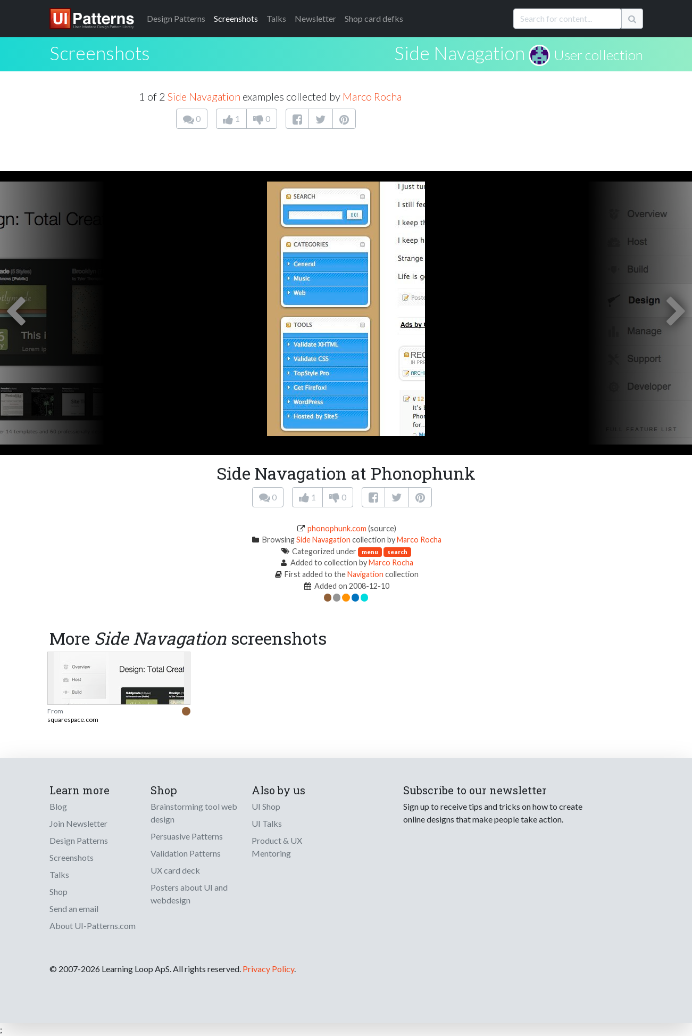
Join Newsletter (78, 823)
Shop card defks (374, 18)
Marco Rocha (372, 96)
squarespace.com (72, 719)
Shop (58, 891)
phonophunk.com (336, 528)
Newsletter (315, 18)
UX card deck (175, 870)
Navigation (365, 574)
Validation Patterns (186, 853)
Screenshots (236, 18)
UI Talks (267, 823)
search (397, 551)
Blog (58, 806)
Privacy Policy (268, 969)
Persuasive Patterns (187, 836)
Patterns (176, 18)
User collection (598, 54)
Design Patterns (78, 840)
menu (370, 551)
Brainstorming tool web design (194, 812)
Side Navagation (459, 53)
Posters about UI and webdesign (189, 893)
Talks (276, 18)
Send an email (73, 908)
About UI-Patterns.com (92, 925)
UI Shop (266, 806)
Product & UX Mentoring (277, 846)
